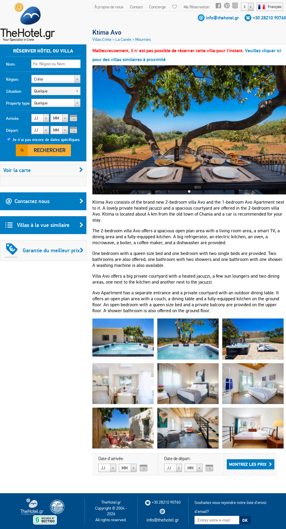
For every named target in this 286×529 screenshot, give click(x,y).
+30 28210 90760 (269, 18)
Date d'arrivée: (111, 459)
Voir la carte (43, 170)
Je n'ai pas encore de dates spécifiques (46, 139)
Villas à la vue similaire (44, 225)
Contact (136, 7)
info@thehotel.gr (222, 18)
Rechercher (50, 150)
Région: (12, 79)
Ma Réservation (196, 7)
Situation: (14, 91)
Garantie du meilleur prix (44, 250)
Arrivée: (13, 118)
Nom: (11, 64)
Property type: (18, 103)
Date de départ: (177, 459)
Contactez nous (44, 201)
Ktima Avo (106, 32)
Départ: (12, 130)
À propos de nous (108, 7)
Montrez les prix (250, 464)
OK (245, 520)
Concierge (157, 7)
